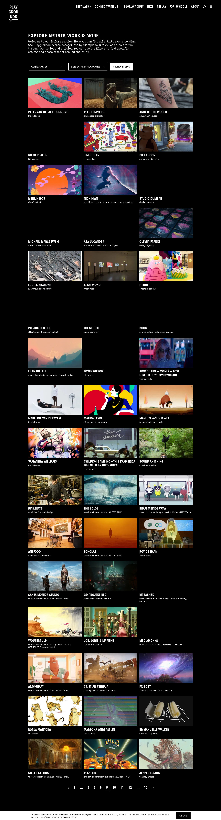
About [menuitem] (195, 7)
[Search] (204, 7)
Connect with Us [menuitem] (106, 7)
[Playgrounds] (14, 8)
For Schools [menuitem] (178, 7)
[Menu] (209, 6)
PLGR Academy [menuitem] (133, 7)
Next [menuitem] (150, 7)
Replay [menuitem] (161, 7)
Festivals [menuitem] (82, 7)
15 (145, 787)
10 (114, 787)
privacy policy (68, 817)
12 (130, 787)
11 (122, 787)
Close (183, 815)
